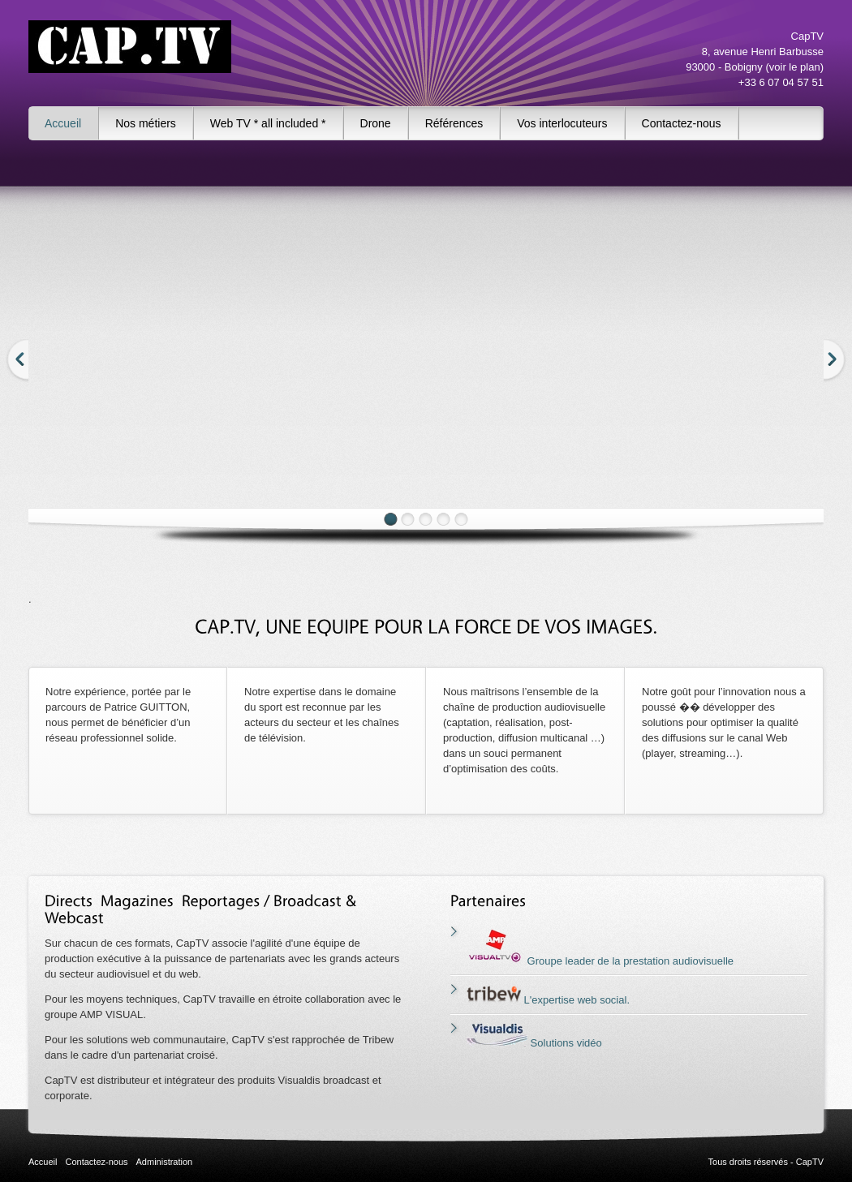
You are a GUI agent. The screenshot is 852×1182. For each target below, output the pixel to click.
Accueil (63, 123)
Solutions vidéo (534, 1043)
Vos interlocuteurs (562, 123)
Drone (375, 123)
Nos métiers (145, 123)
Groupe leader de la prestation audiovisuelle (600, 961)
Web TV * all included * (268, 123)
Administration (164, 1162)
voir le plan (794, 67)
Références (454, 123)
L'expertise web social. (548, 1000)
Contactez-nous (681, 123)
